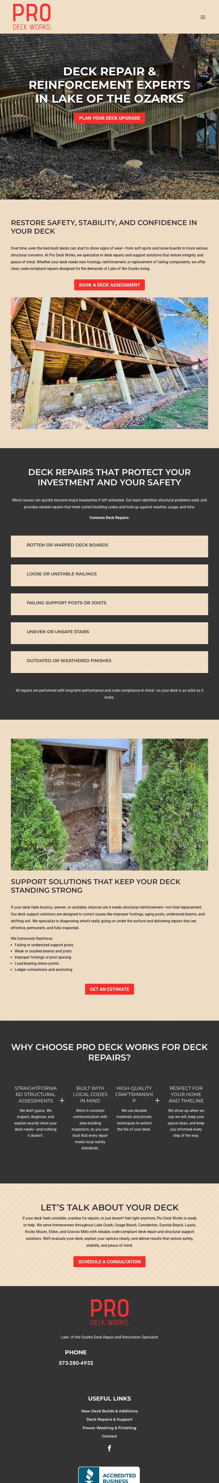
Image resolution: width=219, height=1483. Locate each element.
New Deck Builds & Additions (109, 1411)
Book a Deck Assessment (109, 285)
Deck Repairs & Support (109, 1419)
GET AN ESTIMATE (109, 989)
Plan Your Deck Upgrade (109, 118)
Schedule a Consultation (109, 1262)
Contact (109, 1436)
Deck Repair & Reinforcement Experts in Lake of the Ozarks (109, 84)
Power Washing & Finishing (109, 1428)
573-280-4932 (76, 1363)
